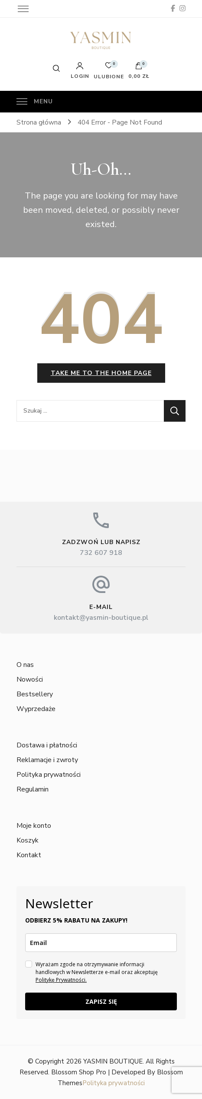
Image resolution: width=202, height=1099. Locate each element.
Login (80, 70)
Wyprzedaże (35, 709)
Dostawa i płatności (46, 745)
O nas (25, 665)
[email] (101, 942)
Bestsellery (34, 694)
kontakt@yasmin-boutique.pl (101, 617)
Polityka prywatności (48, 774)
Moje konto (33, 825)
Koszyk (27, 840)
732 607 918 (101, 553)
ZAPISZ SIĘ (101, 1001)
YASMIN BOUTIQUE (113, 1061)
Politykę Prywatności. (61, 980)
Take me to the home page (101, 373)
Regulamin (32, 789)
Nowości (29, 679)
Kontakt (28, 855)
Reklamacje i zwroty (47, 760)
